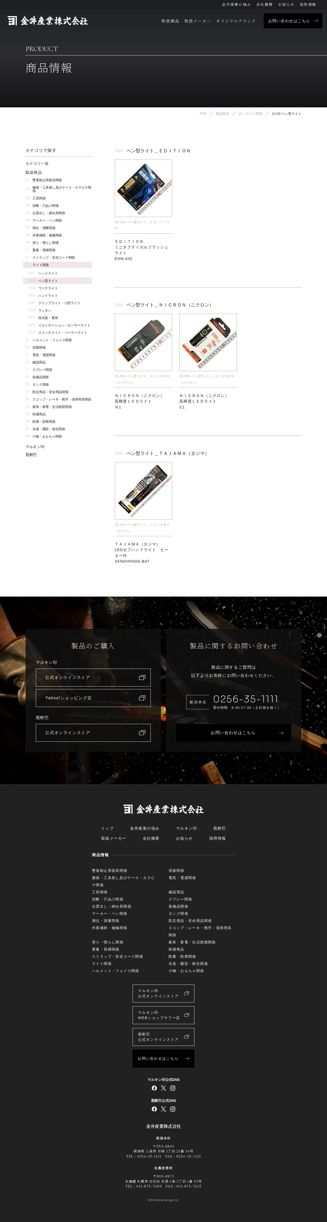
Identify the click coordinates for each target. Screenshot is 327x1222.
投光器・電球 (43, 318)
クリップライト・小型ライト (54, 303)
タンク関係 (37, 384)
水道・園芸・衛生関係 (45, 429)
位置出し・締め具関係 (45, 213)
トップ (107, 828)
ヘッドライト (43, 273)
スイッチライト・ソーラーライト (57, 333)
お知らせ (286, 4)
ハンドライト (43, 296)
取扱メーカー (197, 21)
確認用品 (35, 362)
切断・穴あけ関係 (42, 206)
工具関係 (35, 198)
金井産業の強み (236, 4)
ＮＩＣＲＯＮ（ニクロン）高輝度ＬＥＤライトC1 (204, 401)
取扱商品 (170, 21)
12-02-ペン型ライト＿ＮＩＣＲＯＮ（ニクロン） (142, 379)
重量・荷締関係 (40, 250)
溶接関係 (35, 347)
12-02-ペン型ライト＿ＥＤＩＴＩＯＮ (142, 225)
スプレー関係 (39, 370)
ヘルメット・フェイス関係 (49, 340)
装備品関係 (37, 377)
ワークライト (43, 288)
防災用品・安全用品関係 (47, 392)
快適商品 (35, 414)
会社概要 (264, 4)
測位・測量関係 (40, 228)
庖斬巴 (31, 454)
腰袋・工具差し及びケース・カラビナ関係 (58, 189)
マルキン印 (35, 446)
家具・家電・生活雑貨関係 (49, 407)
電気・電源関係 (40, 355)
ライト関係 (37, 265)
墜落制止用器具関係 (44, 180)
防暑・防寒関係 (40, 422)
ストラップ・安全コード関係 (50, 257)
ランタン (39, 310)
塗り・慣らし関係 (42, 243)
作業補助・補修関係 (44, 235)
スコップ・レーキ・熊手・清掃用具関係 (58, 399)
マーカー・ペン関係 (44, 220)
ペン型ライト (43, 281)
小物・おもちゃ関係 (44, 436)
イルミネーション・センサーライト (59, 325)
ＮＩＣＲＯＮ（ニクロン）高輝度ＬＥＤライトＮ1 (139, 401)
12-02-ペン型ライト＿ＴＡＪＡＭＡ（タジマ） (142, 528)
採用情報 (308, 4)
